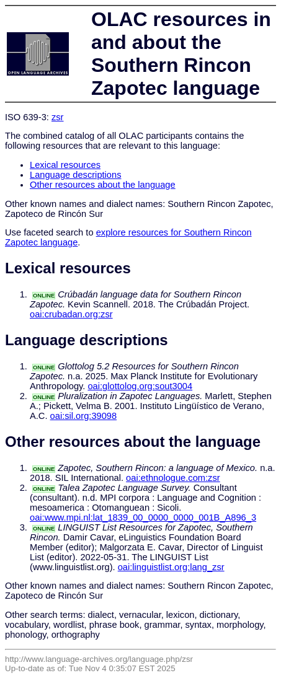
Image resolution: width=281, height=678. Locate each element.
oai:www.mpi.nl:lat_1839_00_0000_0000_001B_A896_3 (143, 517)
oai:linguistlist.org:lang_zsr (171, 567)
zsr (57, 117)
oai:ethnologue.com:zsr (173, 478)
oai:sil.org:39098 (83, 416)
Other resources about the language (103, 185)
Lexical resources (65, 165)
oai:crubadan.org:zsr (71, 314)
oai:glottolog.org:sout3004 (139, 386)
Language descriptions (76, 175)
